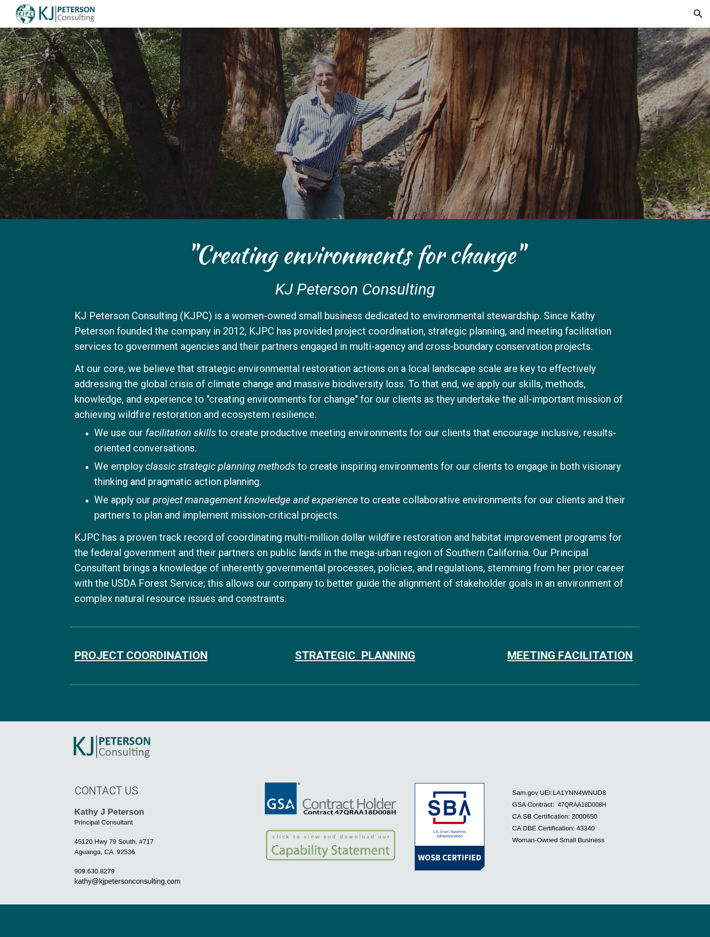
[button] (698, 14)
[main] (355, 423)
